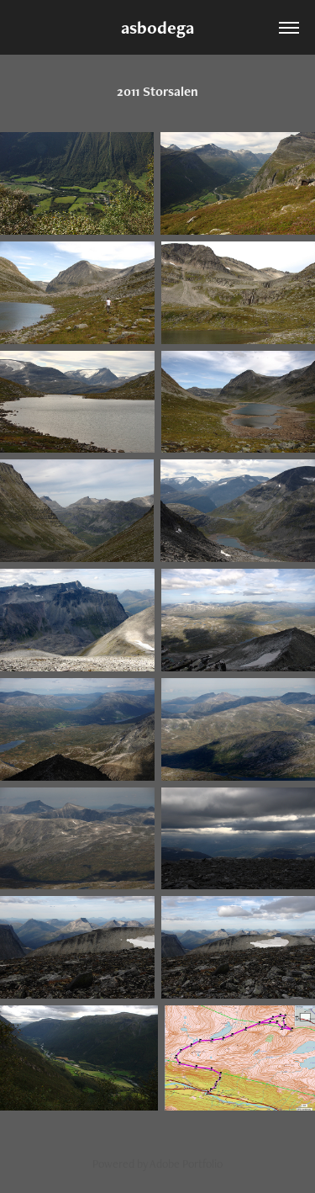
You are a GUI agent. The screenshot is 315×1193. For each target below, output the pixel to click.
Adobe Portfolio (186, 1163)
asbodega (157, 27)
